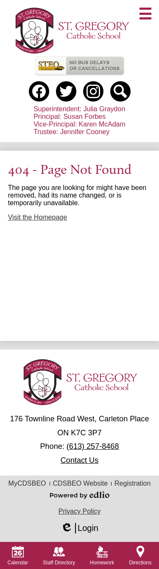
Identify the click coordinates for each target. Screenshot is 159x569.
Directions (140, 556)
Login (79, 528)
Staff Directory (59, 556)
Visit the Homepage (37, 217)
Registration (132, 483)
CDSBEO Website (80, 483)
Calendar (17, 556)
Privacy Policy (80, 511)
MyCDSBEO (27, 483)
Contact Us (79, 460)
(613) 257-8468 (93, 446)
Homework (102, 556)
